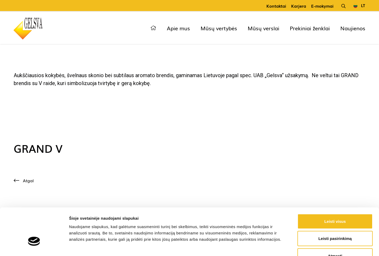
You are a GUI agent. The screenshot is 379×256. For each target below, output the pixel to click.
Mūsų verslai (263, 28)
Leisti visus (335, 187)
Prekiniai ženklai (310, 28)
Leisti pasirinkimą (335, 204)
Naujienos (352, 28)
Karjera (298, 6)
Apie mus (178, 28)
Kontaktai (276, 6)
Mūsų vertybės (219, 28)
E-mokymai (322, 6)
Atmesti (335, 221)
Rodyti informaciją (269, 245)
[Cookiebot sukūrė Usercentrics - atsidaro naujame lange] (34, 246)
